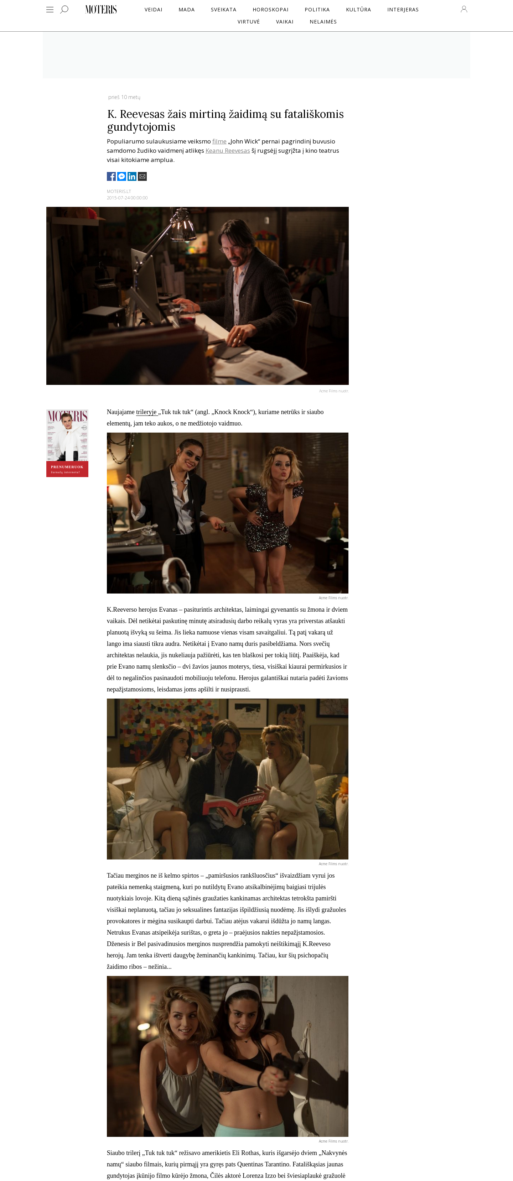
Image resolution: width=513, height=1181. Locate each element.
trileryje (147, 412)
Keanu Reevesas (228, 150)
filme (219, 141)
